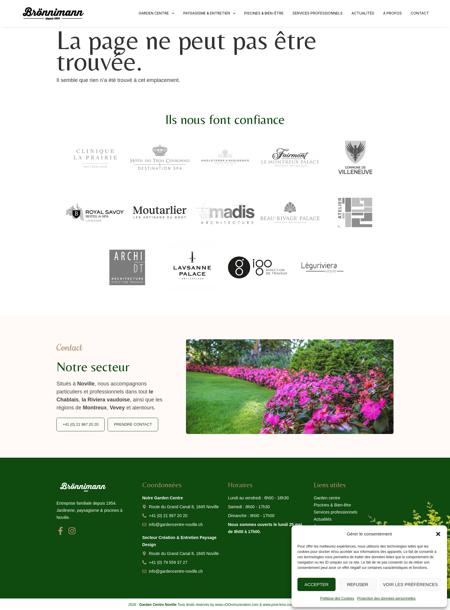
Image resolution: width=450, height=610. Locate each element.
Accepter (317, 584)
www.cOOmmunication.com (236, 605)
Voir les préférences (410, 584)
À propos (392, 13)
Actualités (363, 13)
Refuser (357, 584)
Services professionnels (317, 13)
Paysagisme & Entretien (209, 13)
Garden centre (156, 13)
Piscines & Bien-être (264, 13)
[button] (438, 534)
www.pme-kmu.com (278, 605)
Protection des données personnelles (386, 598)
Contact (420, 13)
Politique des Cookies (337, 598)
